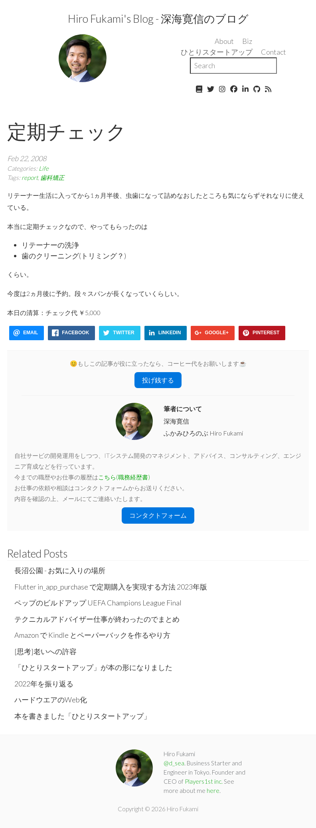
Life (44, 168)
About (224, 41)
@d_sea (174, 763)
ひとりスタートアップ (217, 51)
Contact (273, 51)
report (30, 177)
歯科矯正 (52, 177)
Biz (247, 41)
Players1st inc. (204, 781)
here (213, 790)
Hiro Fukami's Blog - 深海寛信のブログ (158, 18)
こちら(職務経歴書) (124, 477)
